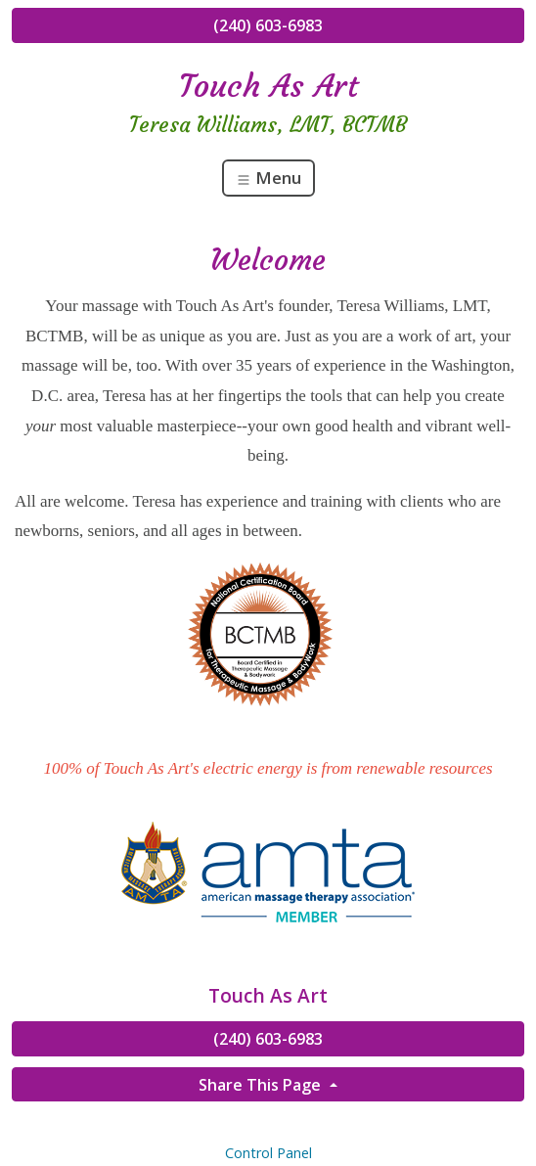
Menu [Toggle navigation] (268, 177)
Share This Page (262, 1085)
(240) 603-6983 (268, 25)
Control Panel (268, 1153)
